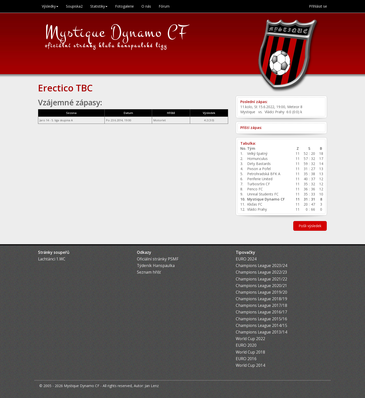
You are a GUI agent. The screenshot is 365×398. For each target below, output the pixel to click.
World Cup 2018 (250, 352)
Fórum (164, 6)
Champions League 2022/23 (261, 272)
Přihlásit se (318, 6)
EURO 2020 (246, 345)
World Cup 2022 (250, 338)
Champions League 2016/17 (261, 312)
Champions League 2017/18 (261, 305)
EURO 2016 (246, 358)
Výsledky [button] (50, 6)
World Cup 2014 (250, 365)
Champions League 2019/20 (261, 292)
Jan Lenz (152, 385)
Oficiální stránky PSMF (157, 259)
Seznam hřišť (149, 272)
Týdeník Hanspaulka (156, 265)
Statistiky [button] (98, 6)
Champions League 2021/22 (261, 279)
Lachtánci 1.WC (51, 259)
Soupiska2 (74, 6)
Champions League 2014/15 (261, 325)
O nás (146, 6)
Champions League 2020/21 (261, 285)
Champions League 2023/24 (261, 265)
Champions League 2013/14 (261, 332)
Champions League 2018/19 (261, 299)
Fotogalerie (124, 6)
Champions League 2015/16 (261, 319)
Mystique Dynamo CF (116, 32)
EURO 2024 (246, 259)
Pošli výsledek (310, 225)
